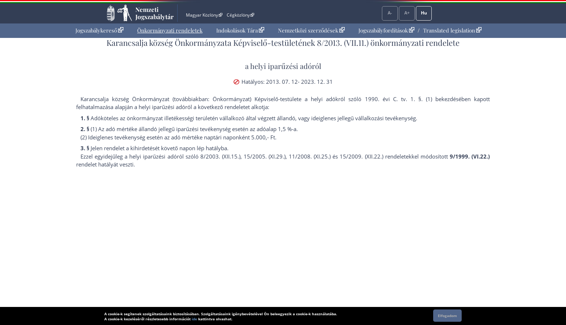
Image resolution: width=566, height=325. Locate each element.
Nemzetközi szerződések (311, 30)
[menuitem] (99, 30)
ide (194, 318)
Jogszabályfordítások (386, 30)
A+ (407, 13)
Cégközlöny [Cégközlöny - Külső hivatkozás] (240, 15)
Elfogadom (447, 315)
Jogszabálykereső (99, 30)
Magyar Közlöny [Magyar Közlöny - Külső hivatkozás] (204, 15)
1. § (415, 99)
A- (390, 13)
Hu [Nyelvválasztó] (424, 13)
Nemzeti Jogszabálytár (154, 13)
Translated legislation (452, 30)
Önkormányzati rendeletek (170, 30)
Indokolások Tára (240, 30)
